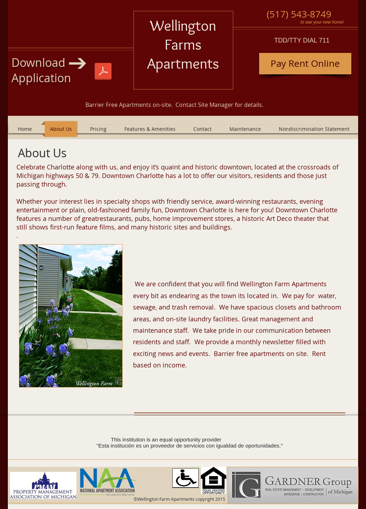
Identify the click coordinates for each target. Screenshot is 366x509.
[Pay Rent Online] (305, 63)
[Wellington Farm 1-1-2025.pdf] (103, 72)
